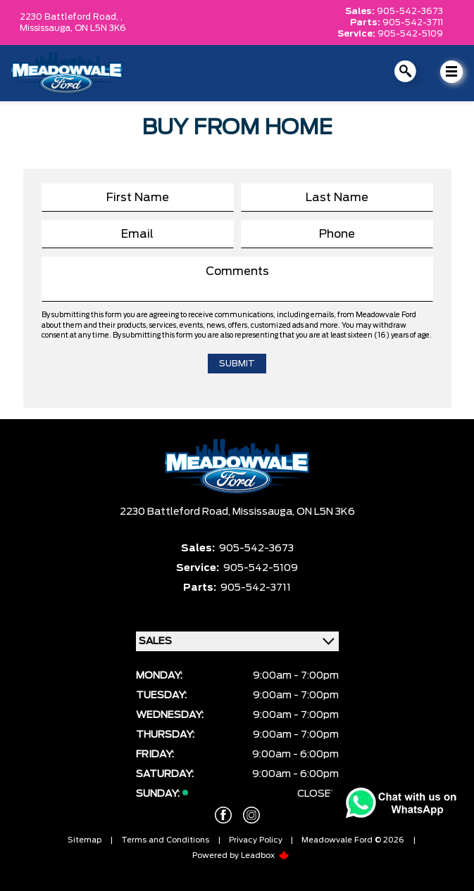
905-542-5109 (410, 34)
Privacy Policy (255, 840)
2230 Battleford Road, (176, 512)
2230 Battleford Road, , (71, 17)
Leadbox (265, 855)
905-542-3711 (412, 22)
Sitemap (84, 840)
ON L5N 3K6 (100, 28)
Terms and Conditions (165, 840)
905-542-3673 (410, 11)
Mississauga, (47, 28)
